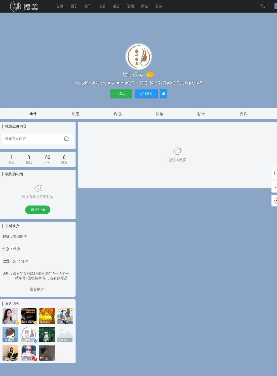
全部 (33, 114)
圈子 (74, 6)
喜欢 (243, 114)
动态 (76, 114)
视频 (130, 6)
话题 (116, 6)
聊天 (146, 93)
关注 (121, 93)
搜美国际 (25, 6)
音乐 (159, 114)
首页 (59, 6)
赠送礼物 (38, 210)
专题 (102, 6)
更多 (158, 6)
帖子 (201, 114)
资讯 (88, 6)
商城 (144, 6)
